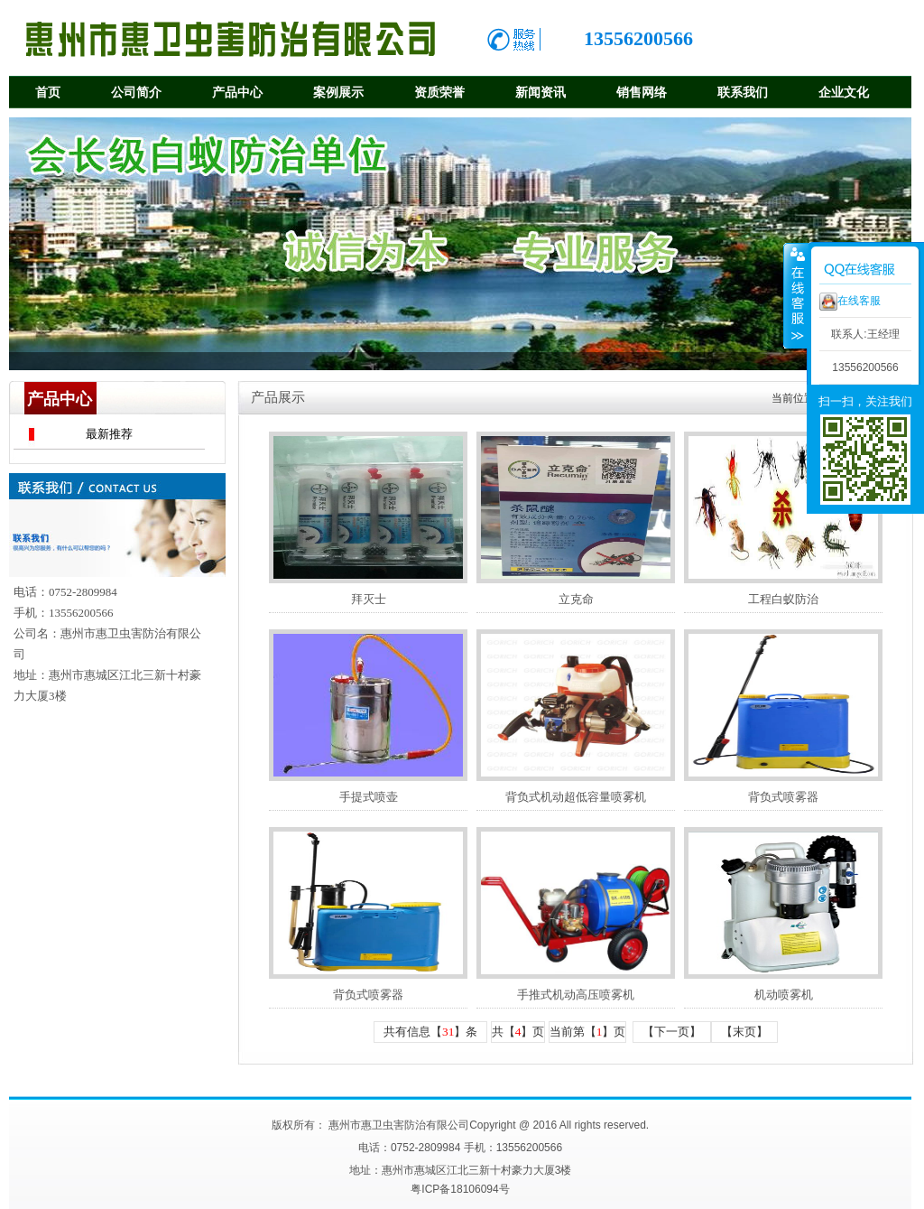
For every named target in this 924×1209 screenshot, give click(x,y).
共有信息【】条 (430, 1031)
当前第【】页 (588, 1031)
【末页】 (744, 1031)
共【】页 (518, 1031)
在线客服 (850, 302)
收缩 (795, 295)
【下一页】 (671, 1031)
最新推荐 (109, 434)
